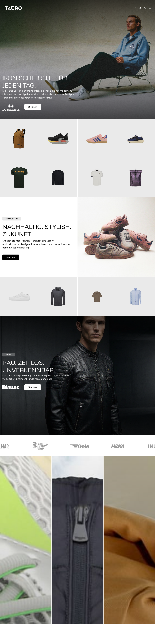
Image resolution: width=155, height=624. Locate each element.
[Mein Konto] (140, 8)
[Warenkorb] (145, 8)
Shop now (32, 107)
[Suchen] (135, 8)
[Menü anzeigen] (150, 8)
